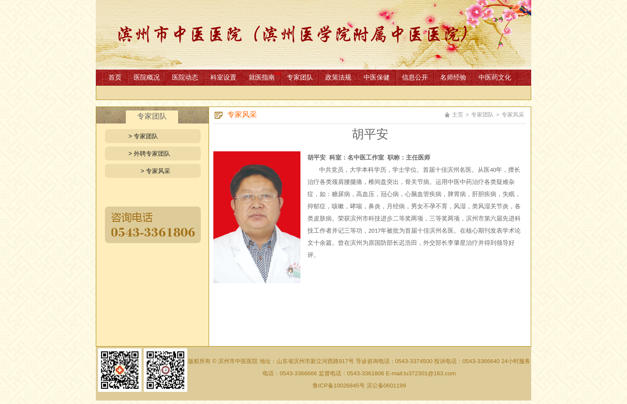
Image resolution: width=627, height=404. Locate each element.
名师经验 (453, 77)
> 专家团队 (143, 136)
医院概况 (147, 77)
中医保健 (377, 77)
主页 (457, 114)
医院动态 (185, 77)
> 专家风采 (155, 170)
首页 (114, 77)
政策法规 (338, 77)
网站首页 (313, 35)
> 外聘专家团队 (149, 153)
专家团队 (300, 77)
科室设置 (223, 77)
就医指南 (262, 77)
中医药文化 (495, 77)
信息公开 (415, 77)
